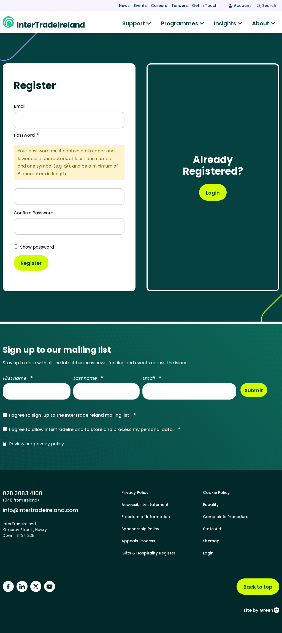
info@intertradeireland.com (40, 510)
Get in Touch (205, 5)
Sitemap (211, 541)
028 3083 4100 (22, 493)
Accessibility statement (145, 504)
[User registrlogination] (213, 195)
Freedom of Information (145, 516)
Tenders (179, 5)
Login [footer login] (208, 553)
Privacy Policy (134, 492)
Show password (37, 250)
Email (19, 109)
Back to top (257, 586)
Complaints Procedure (225, 516)
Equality (211, 504)
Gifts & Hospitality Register (148, 553)
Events (140, 5)
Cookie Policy (216, 492)
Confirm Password (33, 215)
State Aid (212, 529)
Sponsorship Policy (140, 529)
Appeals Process (138, 541)
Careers (159, 5)
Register (31, 265)
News (124, 5)
